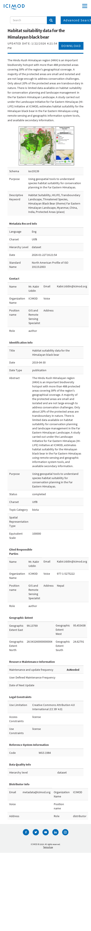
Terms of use (48, 847)
